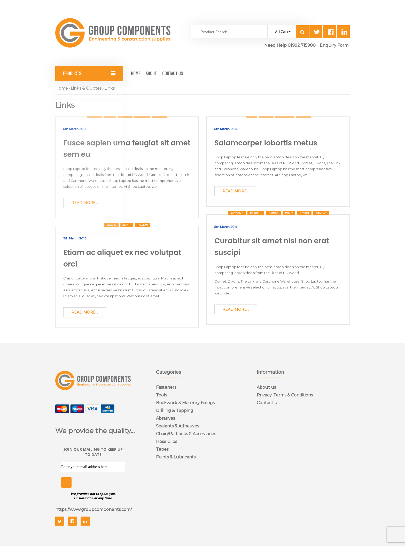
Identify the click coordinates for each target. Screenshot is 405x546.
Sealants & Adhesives (177, 426)
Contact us (268, 402)
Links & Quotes (86, 88)
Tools (161, 395)
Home (135, 73)
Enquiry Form (334, 45)
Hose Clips (166, 441)
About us (266, 387)
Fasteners (166, 387)
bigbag (273, 213)
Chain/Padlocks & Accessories (186, 433)
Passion (142, 224)
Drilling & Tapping (174, 410)
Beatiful (256, 213)
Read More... (84, 202)
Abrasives (165, 418)
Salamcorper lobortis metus (265, 143)
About (151, 73)
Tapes (162, 449)
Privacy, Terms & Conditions (285, 395)
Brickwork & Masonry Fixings (185, 402)
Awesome (236, 213)
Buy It (289, 213)
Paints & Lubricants (176, 457)
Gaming (321, 213)
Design (304, 213)
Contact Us (172, 73)
